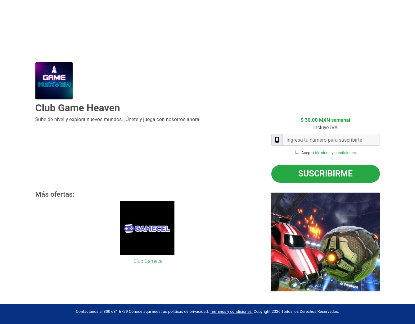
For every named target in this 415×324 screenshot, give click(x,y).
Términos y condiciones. (231, 311)
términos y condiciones (335, 152)
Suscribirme (325, 174)
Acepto (328, 152)
